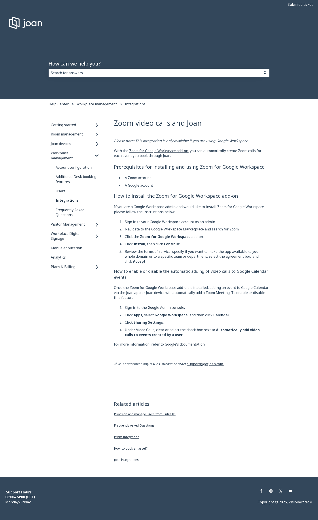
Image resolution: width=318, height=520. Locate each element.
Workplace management (96, 104)
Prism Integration (126, 437)
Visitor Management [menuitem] (68, 224)
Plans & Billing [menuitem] (63, 266)
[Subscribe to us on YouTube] (290, 491)
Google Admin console (166, 307)
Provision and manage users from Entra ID (145, 414)
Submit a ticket (300, 4)
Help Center (59, 104)
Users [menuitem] (60, 191)
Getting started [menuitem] (63, 124)
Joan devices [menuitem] (61, 143)
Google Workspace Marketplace (177, 229)
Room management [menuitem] (67, 134)
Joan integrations (126, 460)
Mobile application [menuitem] (66, 248)
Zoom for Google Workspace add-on (158, 150)
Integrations (135, 104)
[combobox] (155, 73)
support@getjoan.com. (205, 363)
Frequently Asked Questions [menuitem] (70, 212)
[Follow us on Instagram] (270, 491)
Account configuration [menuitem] (74, 167)
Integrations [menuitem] (67, 200)
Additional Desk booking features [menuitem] (76, 179)
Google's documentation (185, 344)
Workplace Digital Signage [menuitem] (66, 236)
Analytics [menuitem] (58, 257)
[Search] (265, 73)
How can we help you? (75, 63)
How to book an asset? (131, 448)
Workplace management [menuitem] (62, 155)
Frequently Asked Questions (134, 425)
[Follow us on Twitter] (280, 491)
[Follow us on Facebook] (261, 491)
